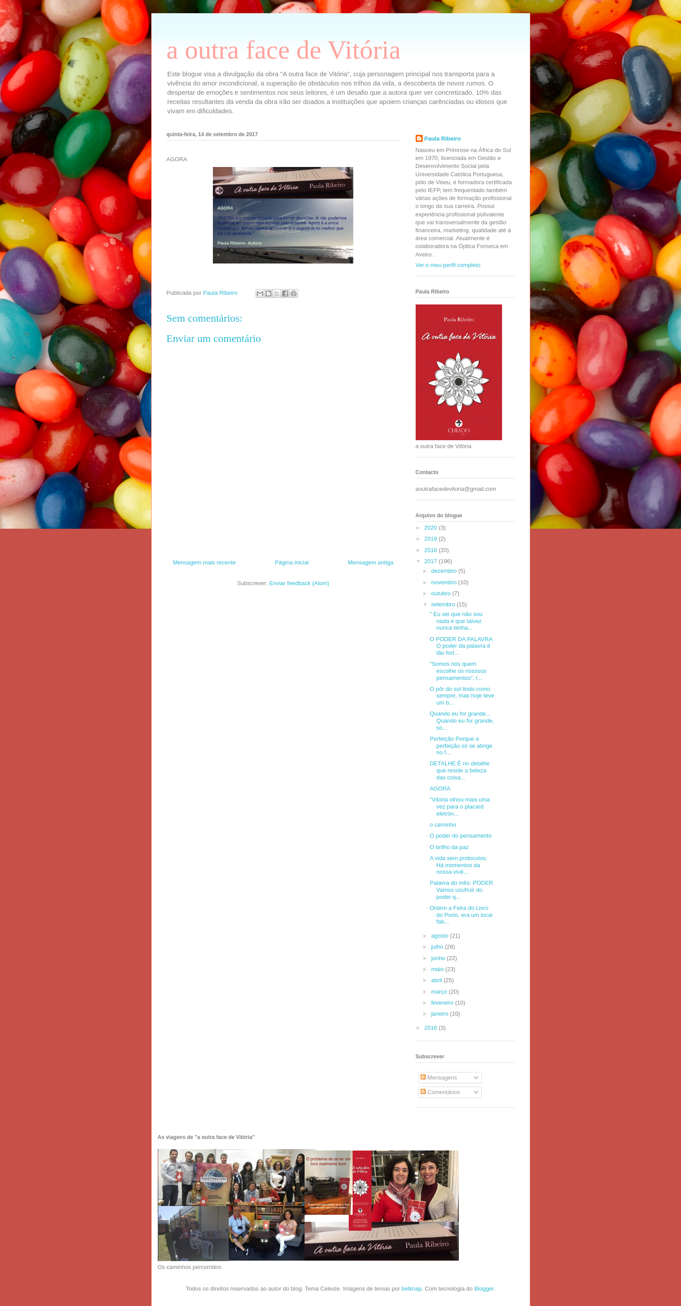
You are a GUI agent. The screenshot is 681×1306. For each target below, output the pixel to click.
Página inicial (292, 562)
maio (438, 969)
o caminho (443, 824)
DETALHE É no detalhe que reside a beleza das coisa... (460, 770)
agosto (440, 935)
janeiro (440, 1013)
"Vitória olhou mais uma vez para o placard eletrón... (460, 806)
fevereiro (443, 1002)
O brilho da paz (449, 847)
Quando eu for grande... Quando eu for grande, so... (462, 720)
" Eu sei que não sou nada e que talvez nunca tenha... (456, 621)
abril (437, 980)
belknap (412, 1288)
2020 (431, 527)
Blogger (484, 1288)
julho (438, 946)
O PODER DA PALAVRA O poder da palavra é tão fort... (461, 646)
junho (439, 958)
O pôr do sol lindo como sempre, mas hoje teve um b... (462, 696)
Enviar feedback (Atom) (299, 583)
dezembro (444, 571)
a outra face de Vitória (284, 49)
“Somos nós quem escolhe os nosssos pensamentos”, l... (458, 670)
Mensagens (439, 1077)
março (440, 991)
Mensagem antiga (370, 562)
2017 (431, 561)
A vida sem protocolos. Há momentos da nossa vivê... (458, 865)
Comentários (440, 1092)
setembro (444, 604)
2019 (431, 538)
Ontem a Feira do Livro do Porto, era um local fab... (461, 915)
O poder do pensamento (460, 835)
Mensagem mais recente (204, 562)
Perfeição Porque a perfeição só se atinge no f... (461, 745)
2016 (431, 1027)
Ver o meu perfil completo (448, 265)
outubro (441, 593)
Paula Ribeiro (442, 138)
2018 (431, 550)
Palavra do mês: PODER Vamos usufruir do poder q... (461, 889)
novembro (444, 582)
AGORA (440, 788)
